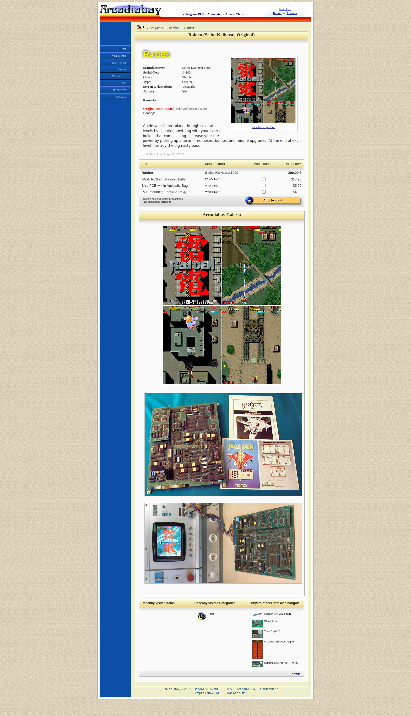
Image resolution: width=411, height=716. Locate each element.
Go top (296, 673)
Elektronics (119, 62)
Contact (121, 96)
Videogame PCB (193, 14)
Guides (122, 69)
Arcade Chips (234, 14)
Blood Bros (270, 621)
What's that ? (212, 179)
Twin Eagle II (271, 631)
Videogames (119, 55)
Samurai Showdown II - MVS (281, 662)
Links (123, 83)
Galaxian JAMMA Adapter (279, 641)
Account (291, 13)
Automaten (214, 14)
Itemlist (174, 28)
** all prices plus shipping (156, 201)
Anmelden (285, 9)
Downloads (119, 76)
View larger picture (263, 127)
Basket (277, 13)
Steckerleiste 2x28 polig (277, 613)
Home (123, 48)
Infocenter (119, 89)
